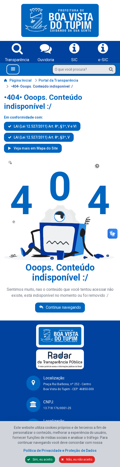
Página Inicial (18, 80)
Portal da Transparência (56, 80)
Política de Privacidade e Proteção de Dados (60, 451)
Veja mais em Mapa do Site (35, 148)
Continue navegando (63, 307)
